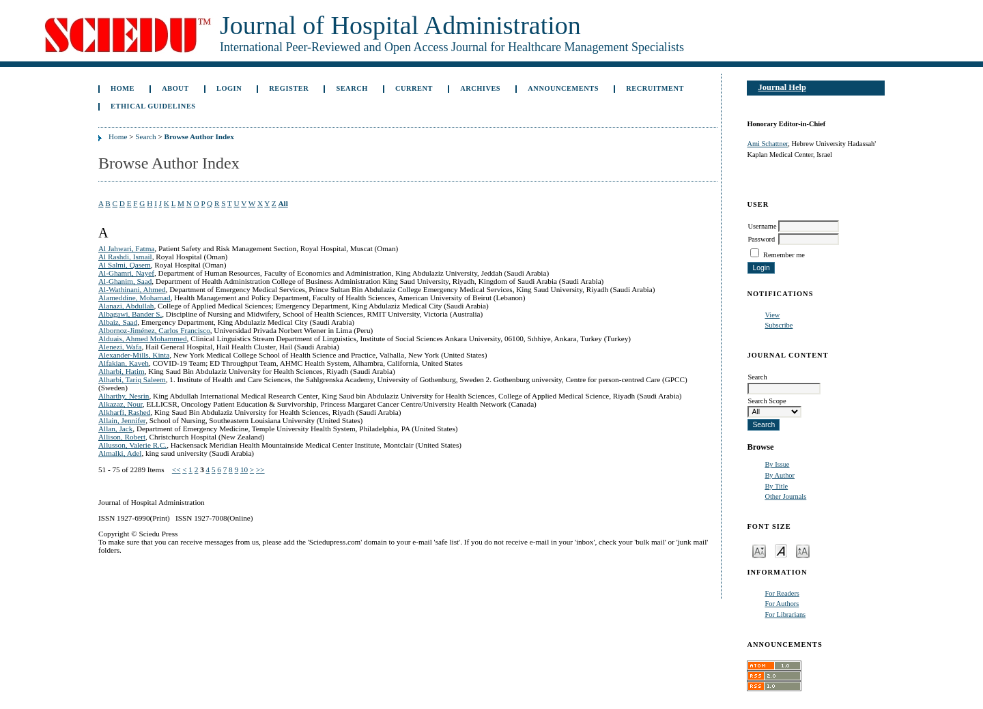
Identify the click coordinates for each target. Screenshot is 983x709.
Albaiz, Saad (117, 322)
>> (260, 469)
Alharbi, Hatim (121, 371)
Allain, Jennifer (121, 420)
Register (289, 88)
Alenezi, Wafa (120, 347)
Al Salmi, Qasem (124, 265)
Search (351, 88)
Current (414, 88)
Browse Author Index (199, 136)
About (175, 88)
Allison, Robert (121, 437)
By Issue (777, 464)
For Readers (782, 593)
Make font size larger (803, 550)
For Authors (782, 603)
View (772, 315)
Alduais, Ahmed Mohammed (142, 338)
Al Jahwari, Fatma (126, 248)
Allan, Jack (115, 428)
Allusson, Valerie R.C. (132, 445)
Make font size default (781, 550)
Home (122, 88)
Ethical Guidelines (153, 106)
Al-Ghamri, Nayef (126, 273)
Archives (480, 88)
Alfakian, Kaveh (123, 363)
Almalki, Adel (119, 453)
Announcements (563, 88)
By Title (776, 486)
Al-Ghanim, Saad (125, 281)
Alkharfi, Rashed (124, 412)
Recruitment (655, 88)
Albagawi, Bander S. (130, 314)
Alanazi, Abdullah (126, 306)
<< (176, 469)
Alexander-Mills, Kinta (133, 355)
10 (244, 469)
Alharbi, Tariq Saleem (132, 379)
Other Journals (785, 496)
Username (761, 226)
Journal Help (782, 87)
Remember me (784, 255)
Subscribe (779, 325)
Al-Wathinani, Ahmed (132, 289)
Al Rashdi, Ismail (125, 256)
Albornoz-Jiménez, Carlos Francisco (154, 330)
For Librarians (785, 614)
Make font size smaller (759, 550)
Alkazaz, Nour (120, 404)
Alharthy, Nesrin (123, 396)
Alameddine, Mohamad (134, 297)
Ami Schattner (767, 143)
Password (761, 239)
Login (229, 88)
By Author (780, 475)
